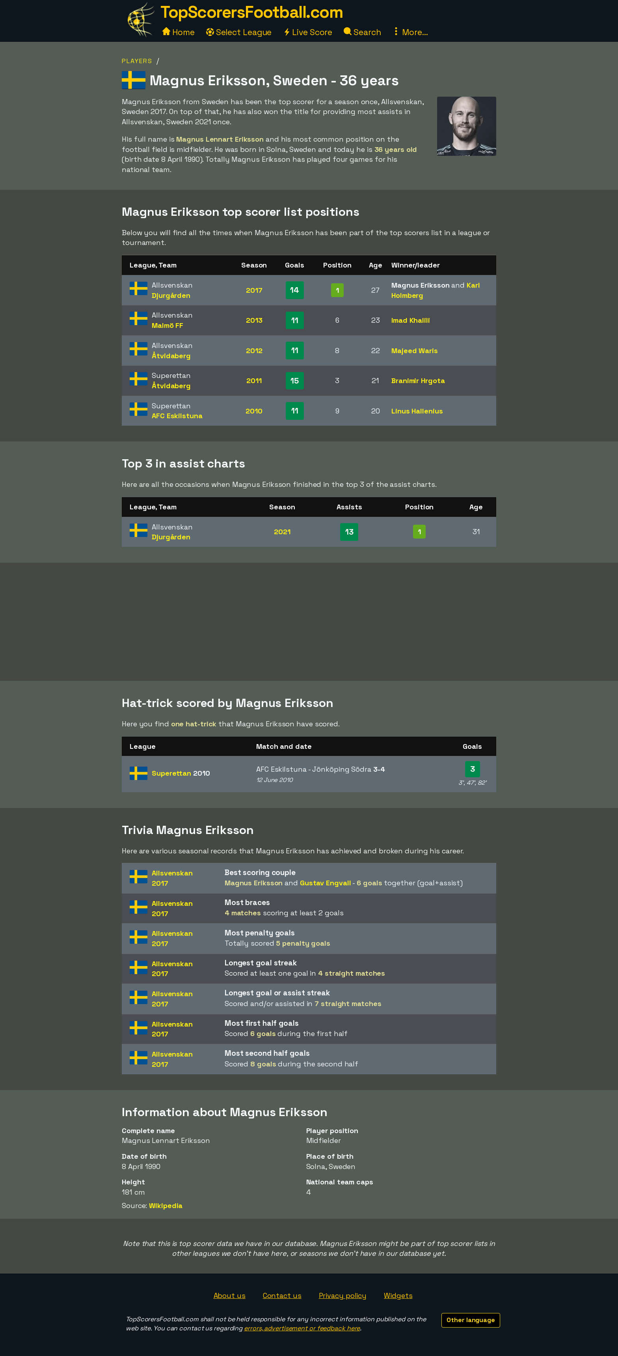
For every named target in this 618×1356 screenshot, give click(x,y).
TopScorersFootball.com (251, 12)
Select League (239, 32)
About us (230, 1295)
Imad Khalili (410, 320)
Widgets (398, 1295)
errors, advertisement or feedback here (302, 1328)
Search (362, 32)
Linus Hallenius (417, 410)
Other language (471, 1320)
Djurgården (171, 295)
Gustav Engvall (325, 882)
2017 (254, 290)
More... (410, 32)
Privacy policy (343, 1295)
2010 (254, 410)
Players (137, 61)
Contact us (282, 1295)
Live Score (307, 32)
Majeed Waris (414, 350)
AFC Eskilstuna (177, 415)
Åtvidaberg (171, 355)
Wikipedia (165, 1205)
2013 (254, 320)
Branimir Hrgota (418, 380)
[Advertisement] (309, 622)
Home (178, 32)
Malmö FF (167, 325)
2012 (254, 350)
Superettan (181, 773)
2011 (254, 380)
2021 (282, 531)
